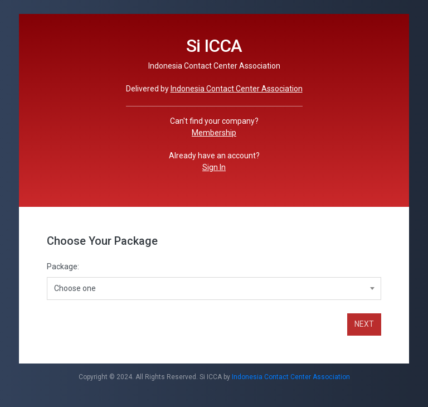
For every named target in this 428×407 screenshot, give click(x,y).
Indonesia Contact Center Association (237, 88)
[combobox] (214, 288)
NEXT (364, 323)
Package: (63, 266)
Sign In (214, 167)
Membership (214, 132)
